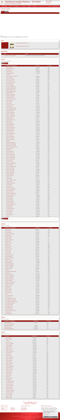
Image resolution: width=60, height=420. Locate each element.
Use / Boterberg (8, 379)
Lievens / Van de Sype (9, 357)
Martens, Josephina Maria (11, 115)
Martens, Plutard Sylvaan (11, 136)
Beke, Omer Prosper (8, 322)
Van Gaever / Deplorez (9, 385)
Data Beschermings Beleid (35, 417)
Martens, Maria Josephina (11, 127)
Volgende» (6, 63)
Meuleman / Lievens (9, 370)
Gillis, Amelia (8, 244)
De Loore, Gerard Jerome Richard (12, 76)
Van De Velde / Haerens (9, 382)
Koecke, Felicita (8, 247)
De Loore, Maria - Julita (10, 80)
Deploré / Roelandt (9, 346)
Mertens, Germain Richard (11, 157)
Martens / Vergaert (9, 364)
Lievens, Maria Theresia (10, 104)
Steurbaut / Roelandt (9, 378)
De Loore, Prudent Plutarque (11, 86)
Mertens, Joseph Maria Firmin (11, 163)
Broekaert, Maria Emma (10, 73)
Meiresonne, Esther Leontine (11, 145)
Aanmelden (16, 6)
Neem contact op (24, 407)
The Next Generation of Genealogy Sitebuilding (27, 416)
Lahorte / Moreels (8, 355)
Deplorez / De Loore (9, 349)
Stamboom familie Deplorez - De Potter (23, 1)
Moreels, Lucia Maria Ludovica (11, 193)
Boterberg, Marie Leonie (10, 68)
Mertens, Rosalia (9, 181)
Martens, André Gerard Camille (11, 109)
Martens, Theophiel (9, 268)
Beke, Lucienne (9, 67)
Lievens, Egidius (9, 101)
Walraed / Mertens (9, 396)
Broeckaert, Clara (9, 71)
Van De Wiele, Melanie (9, 307)
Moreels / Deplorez (9, 372)
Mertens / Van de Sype (9, 369)
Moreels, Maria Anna (10, 196)
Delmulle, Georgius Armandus (11, 91)
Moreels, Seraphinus (10, 205)
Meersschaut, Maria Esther (11, 142)
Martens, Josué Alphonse (11, 116)
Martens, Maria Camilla (10, 124)
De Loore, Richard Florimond (11, 88)
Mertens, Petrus (9, 178)
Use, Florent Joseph (10, 214)
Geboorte (38, 65)
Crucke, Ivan (9, 74)
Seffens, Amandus (8, 289)
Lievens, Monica (9, 106)
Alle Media (13, 408)
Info (35, 6)
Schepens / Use (8, 376)
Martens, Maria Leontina (10, 128)
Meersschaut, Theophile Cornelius (11, 271)
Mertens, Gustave (9, 160)
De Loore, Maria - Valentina (11, 82)
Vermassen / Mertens (9, 393)
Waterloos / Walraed (9, 397)
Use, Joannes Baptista (9, 295)
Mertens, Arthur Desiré (10, 151)
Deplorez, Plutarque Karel (9, 325)
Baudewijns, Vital (8, 229)
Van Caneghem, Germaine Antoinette (11, 301)
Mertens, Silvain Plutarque (10, 283)
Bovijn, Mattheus (9, 70)
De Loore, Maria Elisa (10, 85)
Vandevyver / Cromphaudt (10, 390)
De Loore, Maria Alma (10, 83)
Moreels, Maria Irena (10, 199)
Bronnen (13, 409)
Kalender (13, 407)
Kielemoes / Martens (9, 352)
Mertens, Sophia (9, 184)
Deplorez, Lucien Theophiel (11, 95)
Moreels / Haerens (9, 373)
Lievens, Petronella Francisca (11, 107)
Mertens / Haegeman (9, 367)
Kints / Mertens (8, 354)
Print (49, 6)
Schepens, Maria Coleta (10, 208)
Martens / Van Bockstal (9, 363)
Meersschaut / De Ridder (10, 366)
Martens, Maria (9, 121)
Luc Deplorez (30, 417)
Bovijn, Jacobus (8, 230)
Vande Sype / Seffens (9, 387)
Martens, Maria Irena (10, 125)
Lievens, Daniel (8, 250)
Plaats (3, 11)
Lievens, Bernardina (10, 100)
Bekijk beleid (46, 414)
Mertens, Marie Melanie (10, 172)
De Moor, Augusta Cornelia (11, 89)
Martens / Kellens (8, 361)
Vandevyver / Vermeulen (9, 391)
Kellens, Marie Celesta (10, 97)
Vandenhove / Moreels (9, 388)
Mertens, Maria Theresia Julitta (11, 166)
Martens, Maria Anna (10, 122)
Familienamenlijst (24, 408)
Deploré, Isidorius (8, 238)
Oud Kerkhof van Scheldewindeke (10, 55)
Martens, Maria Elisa (9, 262)
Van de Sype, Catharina (9, 304)
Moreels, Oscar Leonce (10, 202)
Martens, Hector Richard (10, 113)
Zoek (10, 6)
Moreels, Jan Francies (10, 190)
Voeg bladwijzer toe (55, 6)
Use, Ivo (8, 216)
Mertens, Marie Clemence (11, 169)
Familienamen (4, 409)
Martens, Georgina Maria (10, 112)
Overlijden (38, 227)
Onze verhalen (23, 409)
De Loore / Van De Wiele (10, 343)
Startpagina (4, 6)
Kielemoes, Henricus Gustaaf (11, 98)
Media (29, 6)
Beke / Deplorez (8, 337)
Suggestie (6, 11)
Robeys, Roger (8, 286)
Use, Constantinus (9, 211)
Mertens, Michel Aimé (10, 175)
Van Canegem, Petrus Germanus (11, 298)
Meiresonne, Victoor (10, 148)
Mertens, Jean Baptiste (9, 277)
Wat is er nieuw (5, 407)
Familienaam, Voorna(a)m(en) (11, 65)
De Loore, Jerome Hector (11, 79)
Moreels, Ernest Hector (10, 187)
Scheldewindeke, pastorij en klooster (22, 46)
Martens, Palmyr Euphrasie (11, 133)
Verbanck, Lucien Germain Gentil (11, 310)
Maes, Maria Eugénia (9, 256)
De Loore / (7, 340)
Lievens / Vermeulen (9, 358)
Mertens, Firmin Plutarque (11, 154)
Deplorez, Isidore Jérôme (11, 94)
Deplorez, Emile (8, 241)
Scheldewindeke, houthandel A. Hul (22, 43)
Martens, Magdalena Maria (11, 119)
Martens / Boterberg (9, 360)
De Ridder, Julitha (8, 235)
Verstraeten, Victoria (9, 313)
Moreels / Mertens (8, 375)
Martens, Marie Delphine (10, 130)
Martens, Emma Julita (10, 110)
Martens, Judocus (9, 118)
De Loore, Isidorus (9, 77)
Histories (49, 3)
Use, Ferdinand (9, 213)
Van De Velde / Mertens (9, 384)
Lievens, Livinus (9, 103)
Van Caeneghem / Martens (10, 381)
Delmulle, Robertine (10, 92)
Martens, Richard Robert (10, 139)
